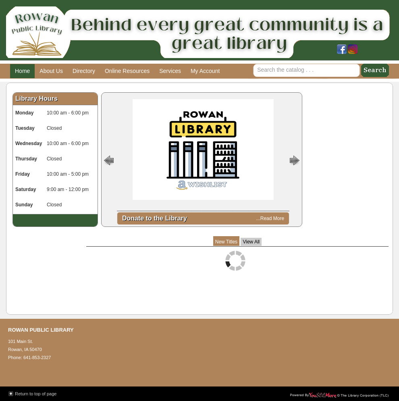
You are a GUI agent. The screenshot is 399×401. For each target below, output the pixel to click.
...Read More (270, 218)
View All (251, 242)
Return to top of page (35, 393)
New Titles (226, 242)
